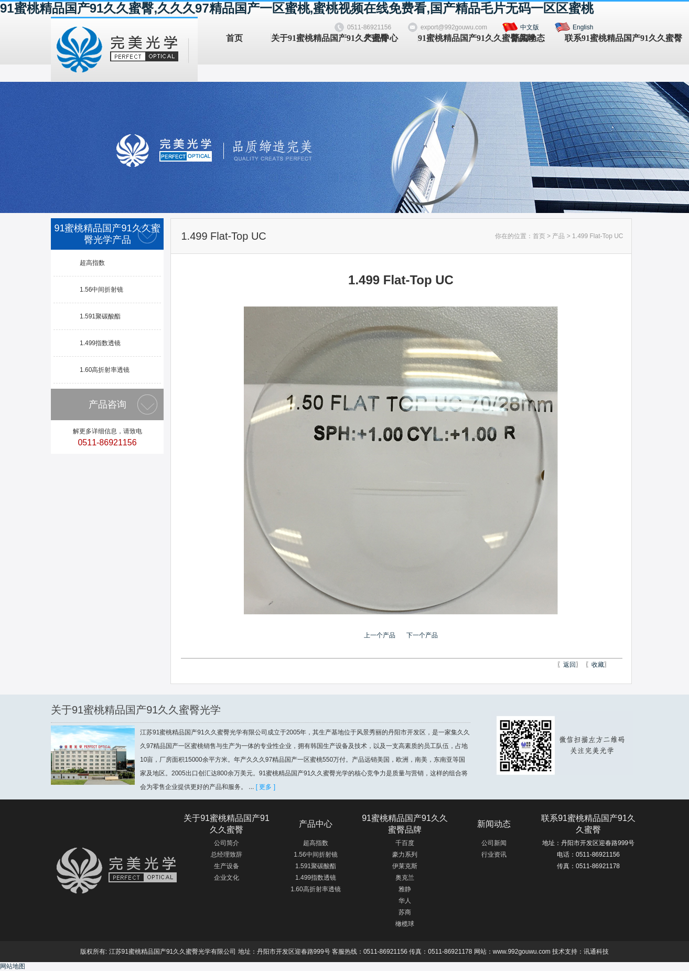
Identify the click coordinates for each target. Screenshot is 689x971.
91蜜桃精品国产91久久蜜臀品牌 (454, 38)
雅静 (405, 889)
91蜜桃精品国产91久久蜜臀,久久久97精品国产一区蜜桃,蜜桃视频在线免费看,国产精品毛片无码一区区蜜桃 (297, 8)
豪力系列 (404, 854)
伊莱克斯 (404, 866)
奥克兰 (404, 877)
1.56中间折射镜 (101, 289)
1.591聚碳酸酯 (100, 316)
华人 (405, 900)
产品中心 (381, 38)
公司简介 (226, 843)
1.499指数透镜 (100, 343)
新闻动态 (528, 38)
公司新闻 (494, 843)
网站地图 (12, 966)
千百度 (404, 843)
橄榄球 (404, 923)
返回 (569, 664)
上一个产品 (379, 635)
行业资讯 (494, 854)
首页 (234, 38)
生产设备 (226, 866)
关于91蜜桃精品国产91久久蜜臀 (307, 38)
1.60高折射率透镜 (105, 370)
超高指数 (92, 262)
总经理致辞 (226, 854)
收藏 (597, 664)
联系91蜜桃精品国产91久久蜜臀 (601, 38)
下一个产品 (422, 635)
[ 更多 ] (265, 787)
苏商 (405, 912)
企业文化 (226, 877)
